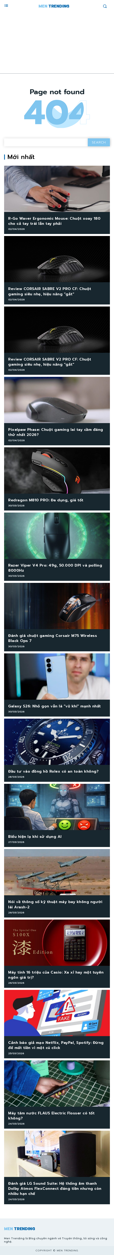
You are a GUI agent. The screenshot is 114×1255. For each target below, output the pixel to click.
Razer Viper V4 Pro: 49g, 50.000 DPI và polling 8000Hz (55, 567)
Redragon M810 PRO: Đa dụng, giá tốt (45, 500)
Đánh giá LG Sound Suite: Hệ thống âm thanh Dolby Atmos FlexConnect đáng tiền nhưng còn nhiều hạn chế (54, 1189)
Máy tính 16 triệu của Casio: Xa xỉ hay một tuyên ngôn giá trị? (56, 974)
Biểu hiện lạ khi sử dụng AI (35, 836)
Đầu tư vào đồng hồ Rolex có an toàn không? (53, 771)
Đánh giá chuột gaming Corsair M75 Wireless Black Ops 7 (52, 638)
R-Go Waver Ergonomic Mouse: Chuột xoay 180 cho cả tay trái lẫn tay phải (54, 221)
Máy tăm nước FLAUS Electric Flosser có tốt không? (51, 1115)
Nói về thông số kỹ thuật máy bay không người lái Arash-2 (55, 904)
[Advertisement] (57, 42)
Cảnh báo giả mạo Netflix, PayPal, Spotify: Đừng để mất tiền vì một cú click (56, 1045)
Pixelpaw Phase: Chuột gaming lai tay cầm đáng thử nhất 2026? (55, 432)
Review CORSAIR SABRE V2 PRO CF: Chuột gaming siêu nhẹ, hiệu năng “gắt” (49, 291)
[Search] (99, 142)
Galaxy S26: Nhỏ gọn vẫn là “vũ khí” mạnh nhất (54, 706)
